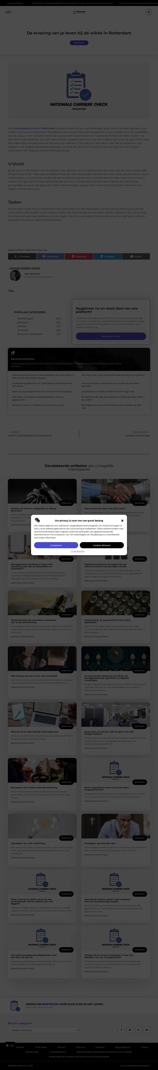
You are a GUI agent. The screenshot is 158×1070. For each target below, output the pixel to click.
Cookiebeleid (77, 551)
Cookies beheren (102, 545)
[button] (122, 520)
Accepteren (56, 545)
